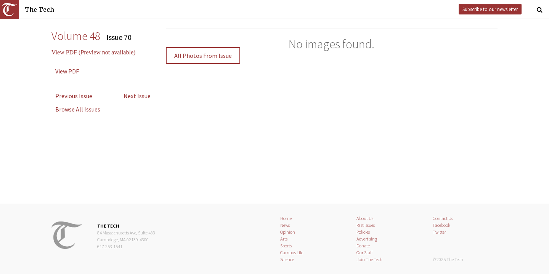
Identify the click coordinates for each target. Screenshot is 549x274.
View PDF (67, 71)
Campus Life (291, 252)
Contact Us (443, 218)
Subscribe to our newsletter (490, 9)
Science (287, 259)
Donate (363, 246)
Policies (363, 232)
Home (286, 218)
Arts (283, 239)
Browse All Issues (77, 109)
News (285, 225)
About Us (364, 218)
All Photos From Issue (203, 55)
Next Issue (137, 96)
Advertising (366, 239)
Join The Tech (369, 259)
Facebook (441, 225)
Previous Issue (73, 96)
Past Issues (365, 225)
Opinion (287, 232)
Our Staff (364, 252)
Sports (286, 246)
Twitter (439, 232)
